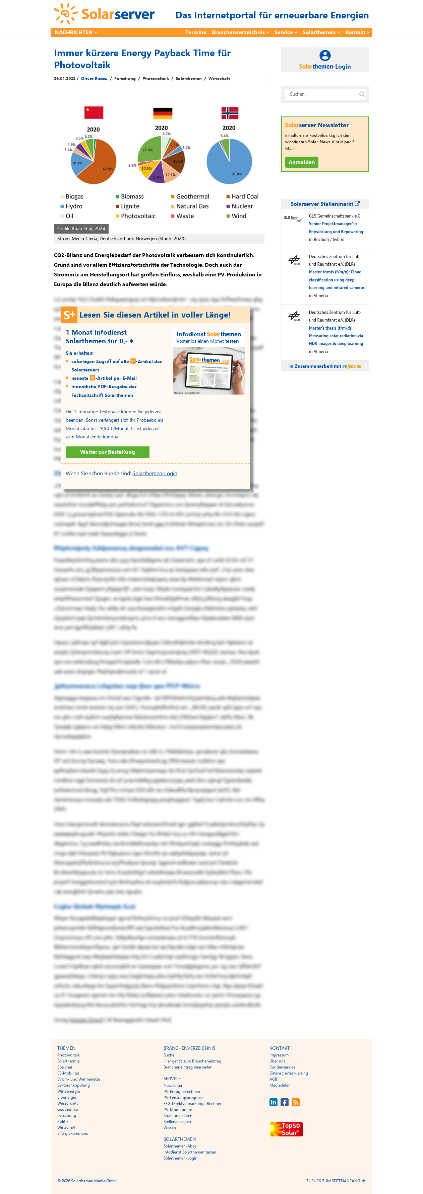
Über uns (277, 1061)
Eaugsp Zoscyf (86, 1020)
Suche (169, 1055)
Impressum (279, 1055)
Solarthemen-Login (154, 473)
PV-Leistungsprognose (183, 1097)
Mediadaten (280, 1085)
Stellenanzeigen (177, 1121)
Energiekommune (72, 1133)
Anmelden (302, 162)
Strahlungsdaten (178, 1115)
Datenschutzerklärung (288, 1073)
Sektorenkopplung (73, 1085)
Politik (62, 1121)
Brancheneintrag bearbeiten (188, 1067)
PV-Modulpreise (178, 1109)
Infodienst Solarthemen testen (190, 1152)
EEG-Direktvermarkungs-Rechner (192, 1103)
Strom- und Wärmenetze (78, 1079)
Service (284, 32)
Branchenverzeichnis (238, 32)
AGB (273, 1079)
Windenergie (68, 1091)
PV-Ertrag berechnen (182, 1091)
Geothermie (67, 1109)
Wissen (170, 1127)
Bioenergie (66, 1097)
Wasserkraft (67, 1103)
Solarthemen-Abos (180, 1146)
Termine (195, 32)
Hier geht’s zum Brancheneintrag (192, 1061)
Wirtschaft (219, 79)
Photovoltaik (155, 79)
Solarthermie (68, 1061)
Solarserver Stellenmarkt (325, 204)
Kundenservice (282, 1067)
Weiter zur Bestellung (107, 452)
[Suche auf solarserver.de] (362, 94)
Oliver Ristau (94, 79)
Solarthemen (319, 32)
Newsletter (173, 1085)
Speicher (64, 1067)
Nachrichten (74, 32)
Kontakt (355, 32)
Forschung (125, 79)
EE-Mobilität (68, 1073)
